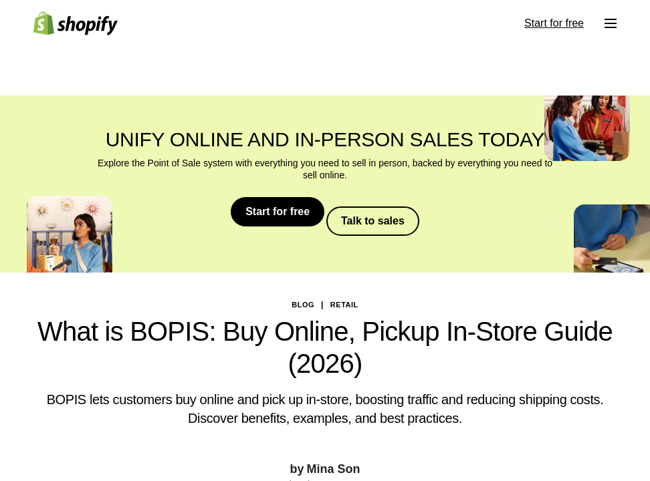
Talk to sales (377, 211)
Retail (344, 295)
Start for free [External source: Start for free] (554, 23)
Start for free (273, 211)
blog (303, 295)
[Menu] (610, 23)
